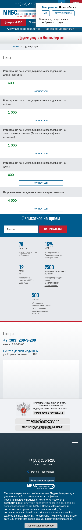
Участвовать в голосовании (48, 413)
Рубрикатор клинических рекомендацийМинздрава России (42, 428)
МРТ (47, 248)
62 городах (25, 252)
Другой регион (63, 13)
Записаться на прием (42, 480)
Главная (15, 46)
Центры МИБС (13, 22)
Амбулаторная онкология (23, 28)
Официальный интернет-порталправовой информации (42, 421)
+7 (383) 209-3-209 (29, 3)
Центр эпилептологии (60, 28)
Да (45, 13)
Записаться (41, 91)
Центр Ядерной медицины (20, 351)
